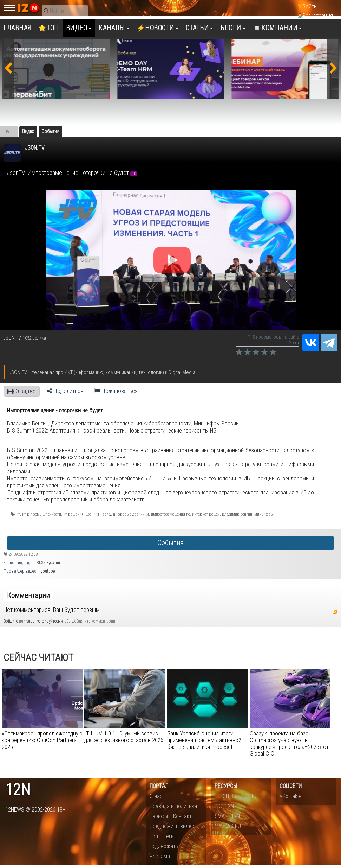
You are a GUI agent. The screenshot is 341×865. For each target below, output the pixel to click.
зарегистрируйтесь (43, 621)
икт (96, 514)
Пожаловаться (116, 390)
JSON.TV (35, 147)
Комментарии (28, 595)
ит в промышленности (41, 514)
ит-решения (73, 514)
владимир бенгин (237, 514)
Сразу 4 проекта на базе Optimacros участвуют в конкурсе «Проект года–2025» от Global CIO (289, 743)
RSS (334, 611)
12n (18, 790)
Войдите (11, 621)
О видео (21, 391)
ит (18, 514)
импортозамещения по (170, 514)
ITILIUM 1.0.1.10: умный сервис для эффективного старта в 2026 (123, 737)
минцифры (264, 514)
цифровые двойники (131, 514)
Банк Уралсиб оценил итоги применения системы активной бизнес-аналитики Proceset (204, 740)
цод (88, 514)
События (170, 543)
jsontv (106, 514)
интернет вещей (206, 514)
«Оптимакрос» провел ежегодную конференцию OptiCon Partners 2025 (42, 740)
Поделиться (65, 390)
